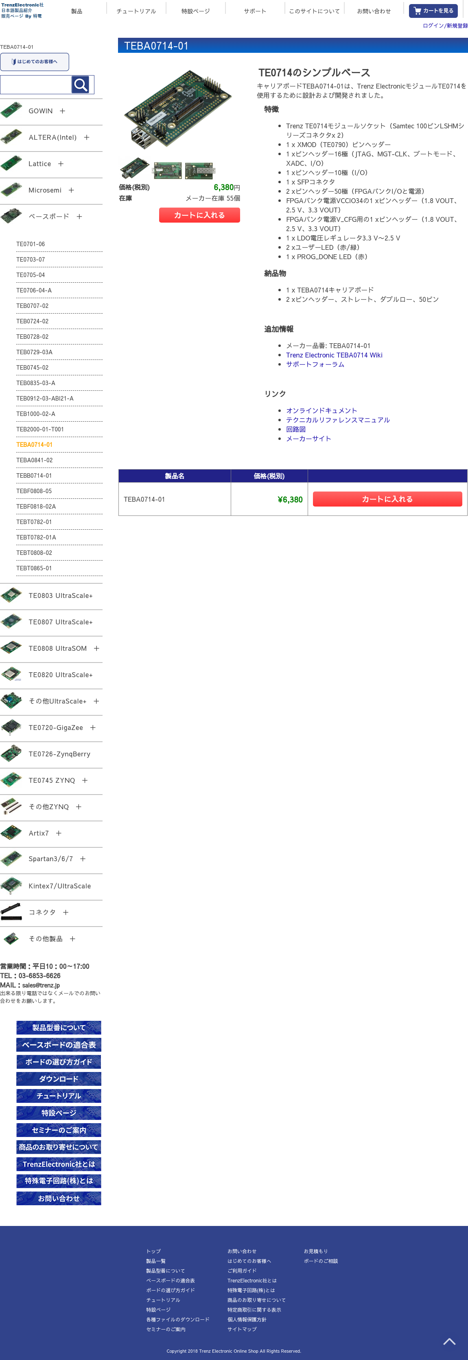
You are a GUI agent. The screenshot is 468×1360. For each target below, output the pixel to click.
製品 (77, 10)
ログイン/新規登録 (445, 25)
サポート (255, 10)
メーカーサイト (309, 438)
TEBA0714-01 (17, 46)
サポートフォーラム (315, 363)
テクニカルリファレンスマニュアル (338, 419)
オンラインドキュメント (322, 410)
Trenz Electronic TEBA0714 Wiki (334, 354)
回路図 (296, 428)
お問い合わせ (374, 10)
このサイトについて (314, 10)
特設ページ (196, 10)
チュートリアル (136, 10)
